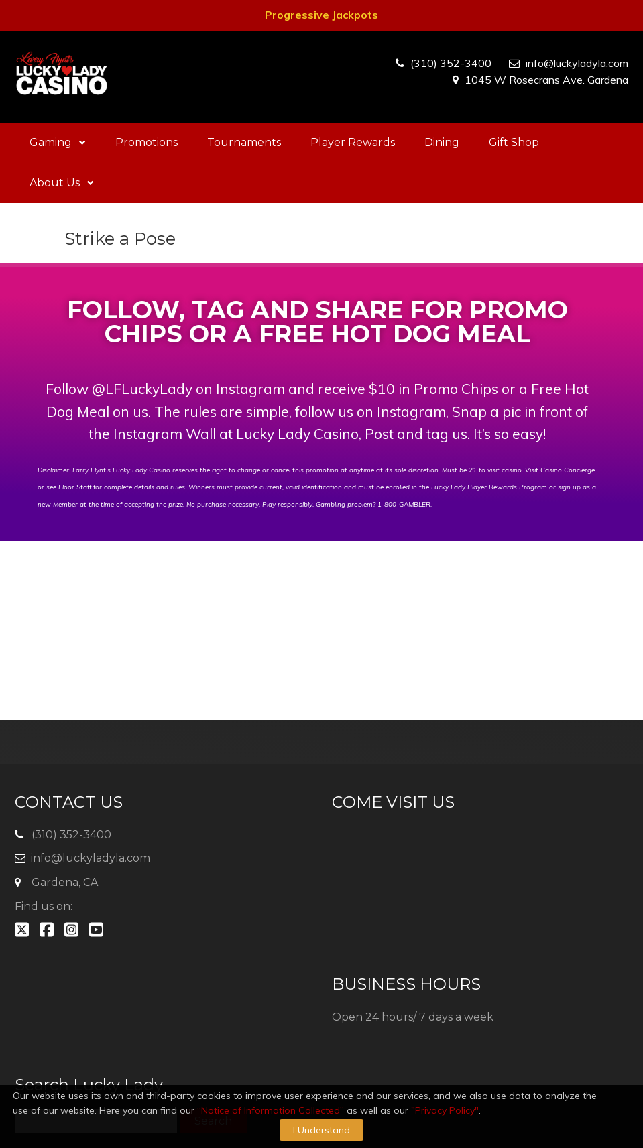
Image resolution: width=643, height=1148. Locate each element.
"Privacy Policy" (445, 1110)
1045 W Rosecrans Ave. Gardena (546, 79)
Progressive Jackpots (321, 14)
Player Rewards (352, 142)
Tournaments (244, 142)
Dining (441, 142)
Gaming (58, 142)
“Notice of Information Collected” (270, 1110)
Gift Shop (514, 142)
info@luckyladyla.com (577, 63)
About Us (62, 182)
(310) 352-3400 (450, 63)
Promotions (146, 142)
